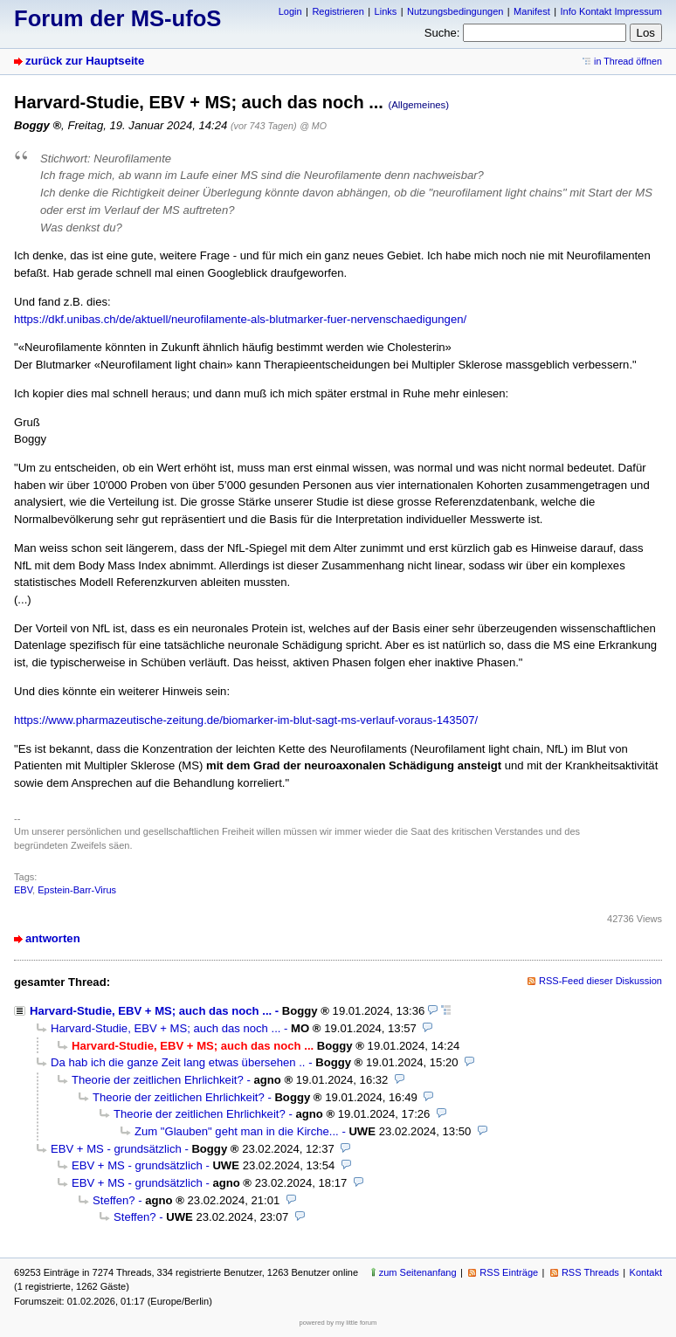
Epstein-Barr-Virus (77, 890)
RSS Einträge (508, 1272)
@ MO (313, 126)
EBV (23, 890)
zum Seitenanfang (418, 1272)
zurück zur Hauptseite (84, 60)
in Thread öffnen (628, 61)
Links (386, 11)
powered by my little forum (338, 1323)
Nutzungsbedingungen (455, 11)
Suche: (442, 32)
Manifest (532, 11)
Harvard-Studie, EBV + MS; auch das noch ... (151, 1010)
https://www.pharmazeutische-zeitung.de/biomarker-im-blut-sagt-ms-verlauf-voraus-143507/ (246, 720)
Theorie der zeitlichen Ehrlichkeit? (158, 1079)
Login (290, 11)
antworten (52, 938)
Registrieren (337, 11)
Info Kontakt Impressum (612, 11)
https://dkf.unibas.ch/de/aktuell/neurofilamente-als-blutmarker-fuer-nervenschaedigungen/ (240, 319)
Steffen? (114, 1200)
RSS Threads (590, 1272)
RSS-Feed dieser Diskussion (600, 980)
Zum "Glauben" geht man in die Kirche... (237, 1131)
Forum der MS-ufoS (117, 18)
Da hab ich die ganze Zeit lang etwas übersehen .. (178, 1062)
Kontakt (646, 1272)
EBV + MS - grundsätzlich (116, 1148)
